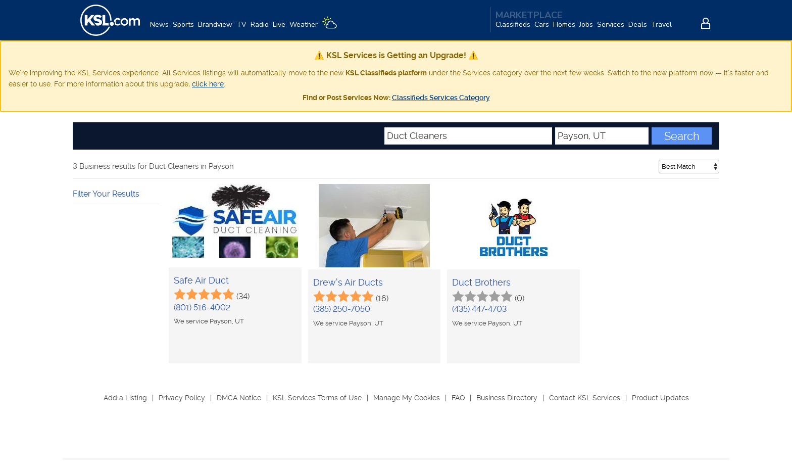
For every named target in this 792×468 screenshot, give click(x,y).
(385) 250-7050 (341, 309)
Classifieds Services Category (441, 97)
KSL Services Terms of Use (317, 398)
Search (682, 136)
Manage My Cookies (406, 398)
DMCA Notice (239, 398)
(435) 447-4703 (479, 309)
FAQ (458, 398)
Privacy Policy (182, 398)
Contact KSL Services (584, 398)
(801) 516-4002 (202, 307)
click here (208, 84)
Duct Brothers (481, 282)
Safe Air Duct (201, 280)
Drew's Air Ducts (348, 282)
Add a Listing (125, 398)
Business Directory (506, 398)
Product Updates (660, 398)
